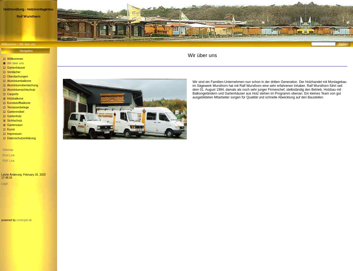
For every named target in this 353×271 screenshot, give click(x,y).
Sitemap (7, 149)
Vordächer (14, 72)
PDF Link (8, 160)
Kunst (11, 129)
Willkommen (8, 44)
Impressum (14, 133)
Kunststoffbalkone (19, 102)
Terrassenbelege (18, 107)
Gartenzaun (15, 125)
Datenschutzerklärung (21, 138)
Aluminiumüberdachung (22, 85)
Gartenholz (14, 116)
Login (4, 183)
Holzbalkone (15, 98)
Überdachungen (17, 76)
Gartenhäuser (16, 67)
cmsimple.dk (24, 220)
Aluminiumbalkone (19, 80)
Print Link (8, 155)
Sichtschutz (14, 120)
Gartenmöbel (15, 111)
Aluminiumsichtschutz (21, 89)
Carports (12, 94)
